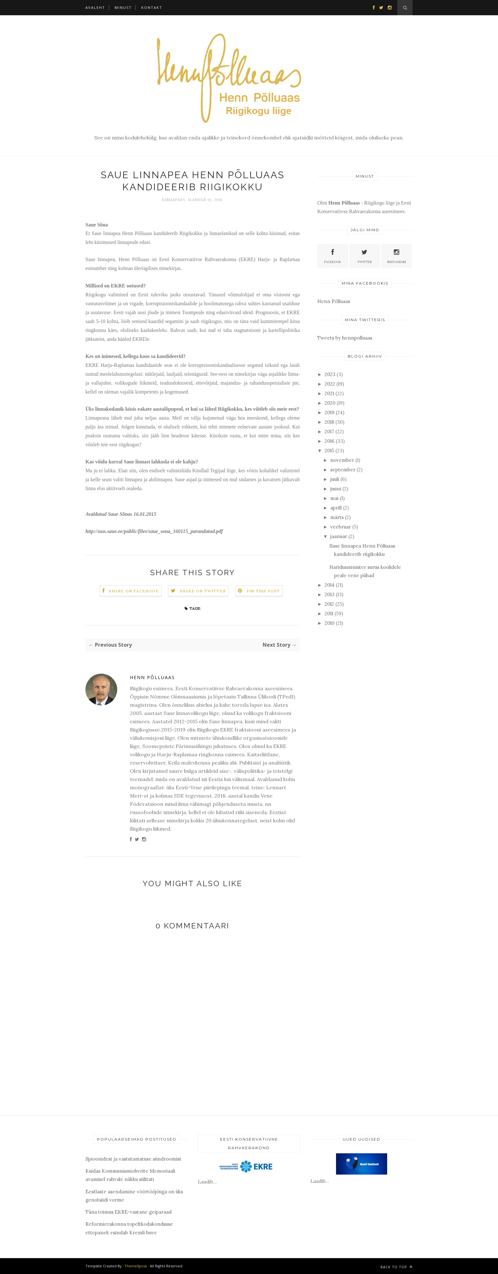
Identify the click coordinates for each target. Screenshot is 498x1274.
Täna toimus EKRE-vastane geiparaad (128, 1212)
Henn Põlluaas (152, 677)
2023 (330, 374)
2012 (329, 604)
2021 (329, 393)
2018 (329, 422)
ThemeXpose (136, 1266)
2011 (329, 613)
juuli (334, 479)
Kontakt (151, 7)
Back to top (396, 1266)
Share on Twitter (203, 591)
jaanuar (338, 536)
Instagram (396, 255)
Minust (123, 7)
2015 (329, 451)
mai (334, 498)
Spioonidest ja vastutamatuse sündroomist (133, 1159)
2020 (330, 403)
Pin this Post (263, 591)
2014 (329, 585)
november (342, 460)
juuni (335, 489)
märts (337, 517)
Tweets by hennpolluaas (344, 338)
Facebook (332, 255)
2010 (329, 623)
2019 (329, 412)
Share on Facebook (133, 591)
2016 (329, 441)
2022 (330, 384)
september (342, 470)
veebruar (340, 527)
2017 (329, 431)
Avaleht (95, 7)
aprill (336, 508)
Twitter (364, 255)
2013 (329, 594)
